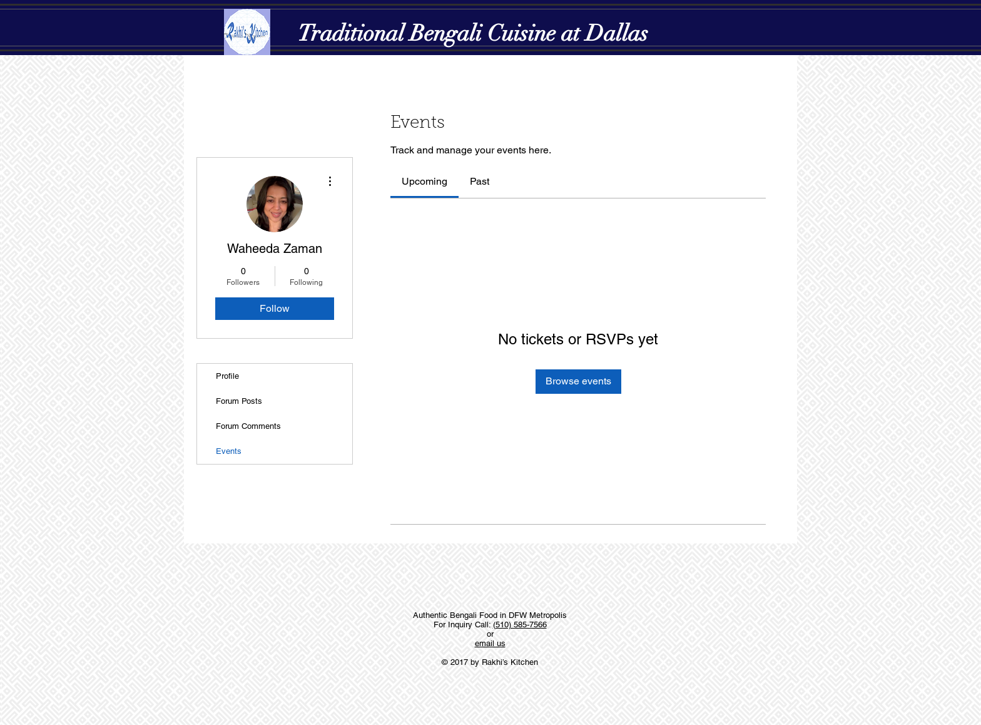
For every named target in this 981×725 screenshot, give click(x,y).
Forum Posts (239, 401)
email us (490, 643)
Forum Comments (248, 426)
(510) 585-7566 (520, 624)
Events (228, 451)
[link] (424, 181)
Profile (227, 376)
